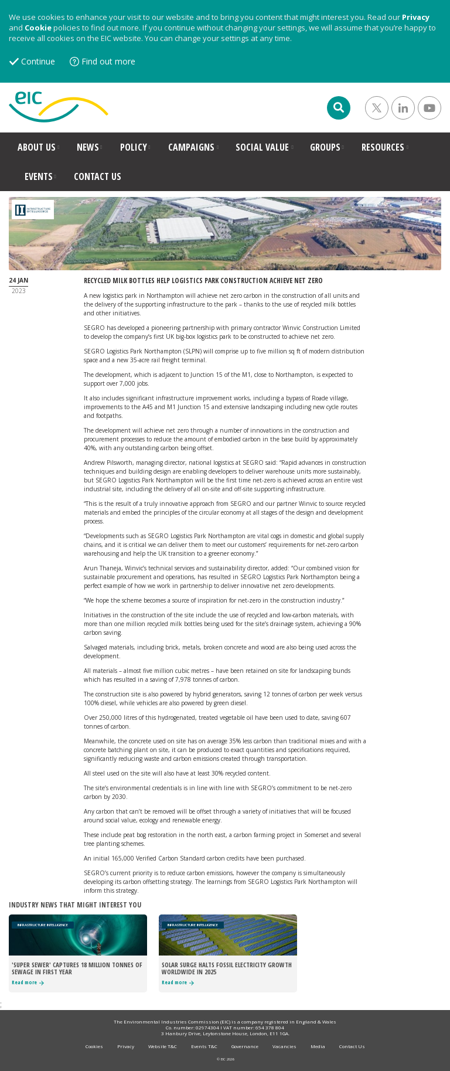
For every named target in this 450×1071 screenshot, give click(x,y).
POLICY (133, 147)
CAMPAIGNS (191, 147)
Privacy (415, 17)
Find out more (108, 61)
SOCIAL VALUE (262, 147)
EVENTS (39, 176)
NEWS (88, 147)
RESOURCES (383, 147)
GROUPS (325, 147)
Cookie (38, 27)
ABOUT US (37, 147)
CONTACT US (97, 176)
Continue (38, 61)
